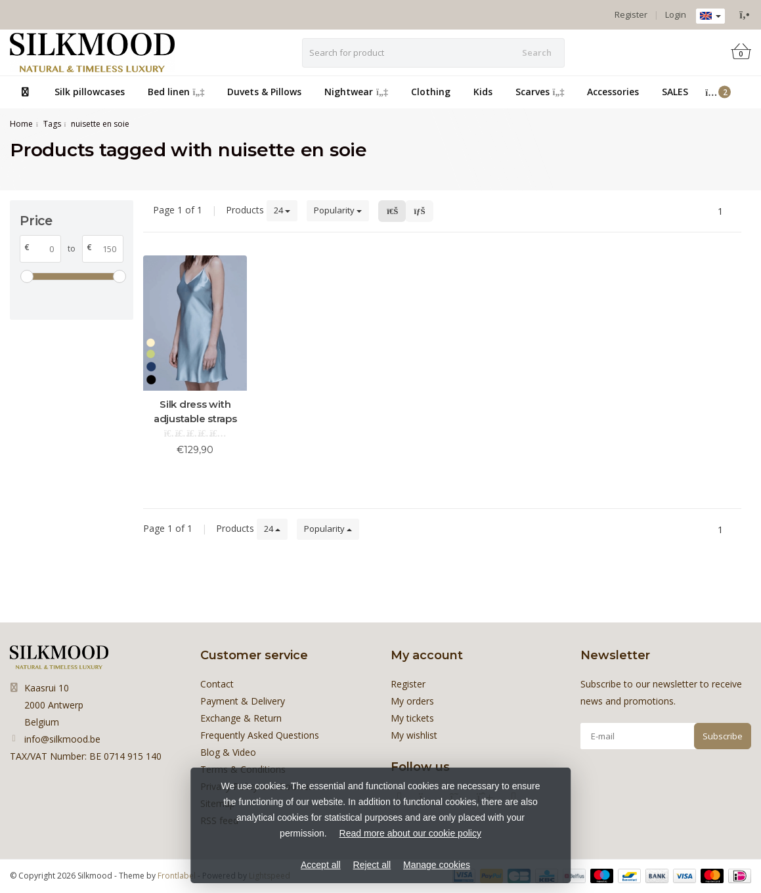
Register (631, 14)
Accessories (613, 91)
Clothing (430, 91)
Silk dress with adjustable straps (195, 411)
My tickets (412, 718)
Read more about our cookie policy (410, 833)
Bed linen (176, 91)
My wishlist (414, 735)
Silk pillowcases (89, 91)
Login (675, 14)
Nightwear (356, 91)
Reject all (372, 865)
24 (282, 210)
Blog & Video (228, 752)
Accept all (321, 865)
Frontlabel (177, 875)
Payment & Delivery (242, 701)
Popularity (338, 210)
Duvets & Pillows (264, 91)
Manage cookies (436, 865)
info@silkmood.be (62, 739)
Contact (217, 684)
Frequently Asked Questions (259, 735)
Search (537, 52)
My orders (412, 701)
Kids (482, 91)
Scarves (540, 91)
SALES (675, 91)
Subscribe (723, 736)
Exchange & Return (241, 718)
